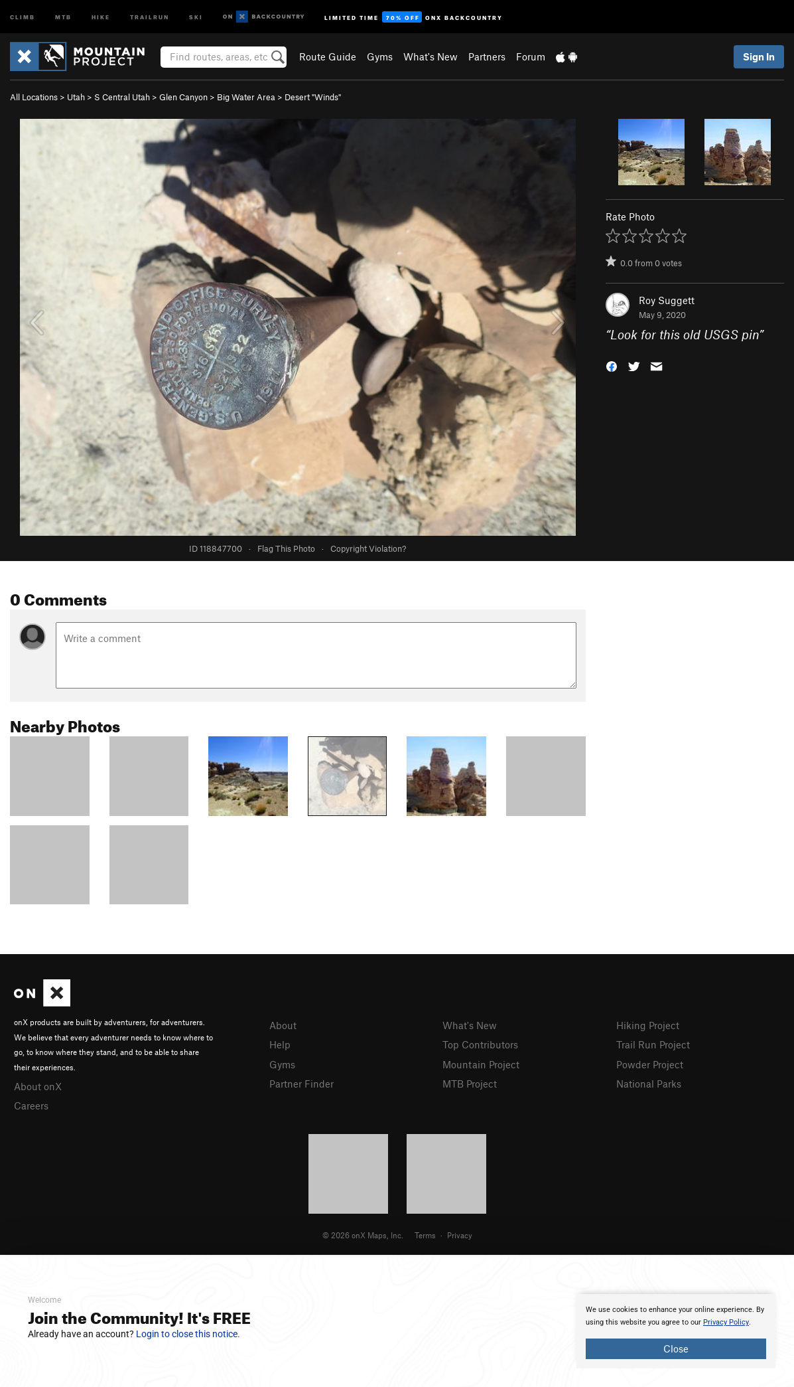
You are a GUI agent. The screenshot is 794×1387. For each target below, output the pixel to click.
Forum (530, 56)
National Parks (648, 1084)
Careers (31, 1105)
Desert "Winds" (313, 97)
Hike (101, 16)
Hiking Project (647, 1025)
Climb (22, 16)
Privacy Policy (726, 1322)
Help (280, 1044)
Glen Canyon (183, 97)
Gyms (380, 56)
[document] (676, 1331)
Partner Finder (301, 1084)
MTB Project (469, 1084)
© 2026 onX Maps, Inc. (362, 1235)
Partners (486, 56)
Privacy (459, 1235)
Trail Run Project (653, 1044)
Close (676, 1348)
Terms (425, 1235)
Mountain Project (480, 1064)
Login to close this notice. (188, 1334)
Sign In (759, 56)
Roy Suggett (667, 300)
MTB (63, 16)
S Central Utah (122, 97)
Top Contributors (480, 1044)
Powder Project (649, 1064)
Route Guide (327, 56)
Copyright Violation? (368, 548)
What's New (430, 56)
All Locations (34, 97)
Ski (196, 16)
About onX (38, 1086)
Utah (76, 97)
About (283, 1025)
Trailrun (149, 16)
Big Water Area (246, 97)
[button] (612, 365)
